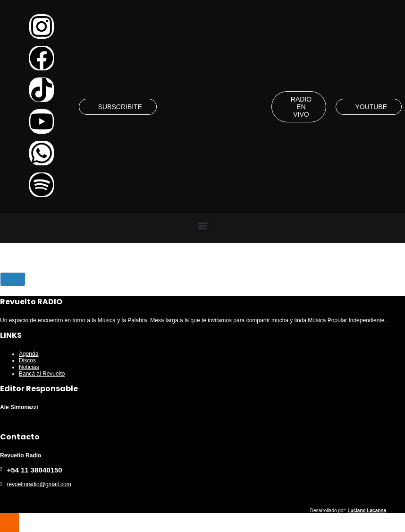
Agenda (28, 354)
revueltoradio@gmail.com (39, 484)
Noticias (29, 367)
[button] (203, 225)
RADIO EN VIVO (301, 106)
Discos (27, 360)
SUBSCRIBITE (120, 107)
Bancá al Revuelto (42, 373)
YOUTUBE (371, 107)
